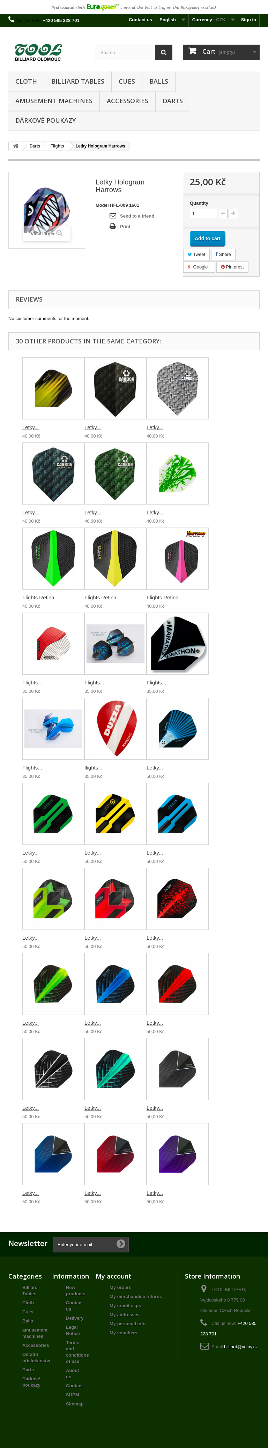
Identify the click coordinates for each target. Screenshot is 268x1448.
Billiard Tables (77, 81)
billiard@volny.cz (241, 1346)
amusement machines (53, 101)
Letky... (30, 427)
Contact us (140, 19)
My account (113, 1276)
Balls (158, 81)
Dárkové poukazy (45, 120)
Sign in (248, 19)
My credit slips (125, 1305)
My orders (120, 1287)
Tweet (196, 254)
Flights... (32, 682)
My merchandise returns (136, 1296)
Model (102, 205)
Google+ (199, 267)
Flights (57, 146)
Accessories (127, 101)
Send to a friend (137, 216)
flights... (93, 768)
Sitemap (75, 1404)
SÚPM (72, 1394)
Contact (74, 1385)
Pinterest (232, 267)
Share (223, 254)
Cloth (26, 81)
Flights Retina (38, 597)
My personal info (128, 1323)
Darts (173, 101)
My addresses (125, 1314)
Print (125, 226)
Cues (127, 81)
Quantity (199, 203)
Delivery (75, 1318)
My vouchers (123, 1332)
